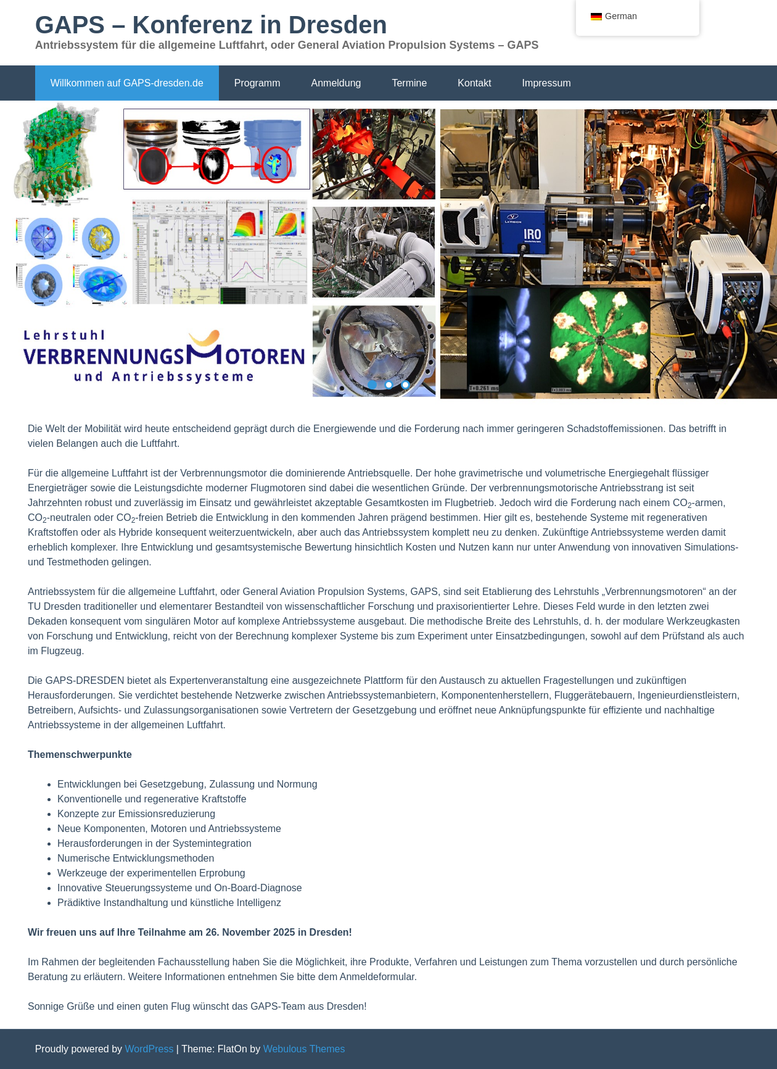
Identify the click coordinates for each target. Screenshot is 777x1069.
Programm (257, 83)
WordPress (149, 1049)
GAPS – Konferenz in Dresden (211, 24)
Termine (409, 83)
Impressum (546, 83)
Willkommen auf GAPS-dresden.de (127, 83)
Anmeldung (336, 83)
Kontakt (474, 83)
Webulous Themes (304, 1049)
